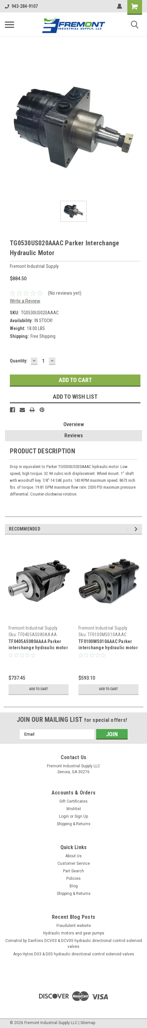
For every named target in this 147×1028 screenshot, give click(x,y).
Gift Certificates (73, 801)
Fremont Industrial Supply (33, 628)
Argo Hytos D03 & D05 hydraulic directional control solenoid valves (73, 954)
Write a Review (25, 301)
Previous (127, 529)
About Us (73, 856)
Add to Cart (38, 689)
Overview (73, 424)
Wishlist (73, 809)
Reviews (73, 435)
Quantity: (19, 360)
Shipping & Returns (74, 824)
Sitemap (87, 1022)
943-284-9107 (21, 6)
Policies (73, 878)
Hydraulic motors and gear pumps (73, 933)
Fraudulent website (73, 925)
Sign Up (81, 816)
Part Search (73, 871)
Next (137, 529)
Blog (74, 886)
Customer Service (73, 863)
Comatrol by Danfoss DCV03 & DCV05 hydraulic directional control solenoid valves (73, 943)
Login (64, 816)
